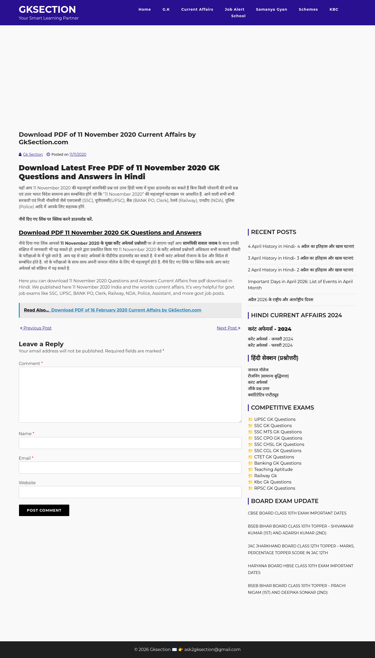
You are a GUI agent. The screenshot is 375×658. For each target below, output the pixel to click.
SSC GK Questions (273, 425)
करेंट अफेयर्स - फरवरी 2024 (270, 345)
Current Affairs (197, 9)
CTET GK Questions (274, 456)
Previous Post (36, 328)
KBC (334, 9)
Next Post (228, 328)
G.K (166, 9)
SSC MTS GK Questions (278, 431)
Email (26, 458)
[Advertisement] (187, 61)
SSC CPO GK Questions (278, 438)
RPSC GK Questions (274, 488)
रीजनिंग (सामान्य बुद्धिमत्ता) (268, 376)
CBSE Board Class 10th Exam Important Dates (297, 513)
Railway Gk (265, 475)
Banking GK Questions (277, 463)
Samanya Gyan (271, 9)
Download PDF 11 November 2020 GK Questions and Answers (110, 232)
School (238, 16)
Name (26, 433)
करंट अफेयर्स (257, 382)
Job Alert (234, 9)
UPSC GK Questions (275, 419)
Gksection (47, 9)
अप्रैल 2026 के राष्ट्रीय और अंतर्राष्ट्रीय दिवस (280, 299)
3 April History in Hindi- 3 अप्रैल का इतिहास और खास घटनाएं (300, 258)
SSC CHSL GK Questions (279, 444)
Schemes (308, 9)
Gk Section (33, 154)
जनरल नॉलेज (258, 369)
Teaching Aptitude (273, 469)
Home (145, 9)
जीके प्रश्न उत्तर (259, 388)
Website (27, 482)
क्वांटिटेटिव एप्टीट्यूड (263, 394)
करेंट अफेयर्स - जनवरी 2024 (270, 339)
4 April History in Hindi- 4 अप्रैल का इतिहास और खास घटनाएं (301, 246)
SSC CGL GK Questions (277, 450)
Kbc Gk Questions (272, 482)
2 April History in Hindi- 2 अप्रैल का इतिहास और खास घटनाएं (300, 269)
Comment (31, 363)
